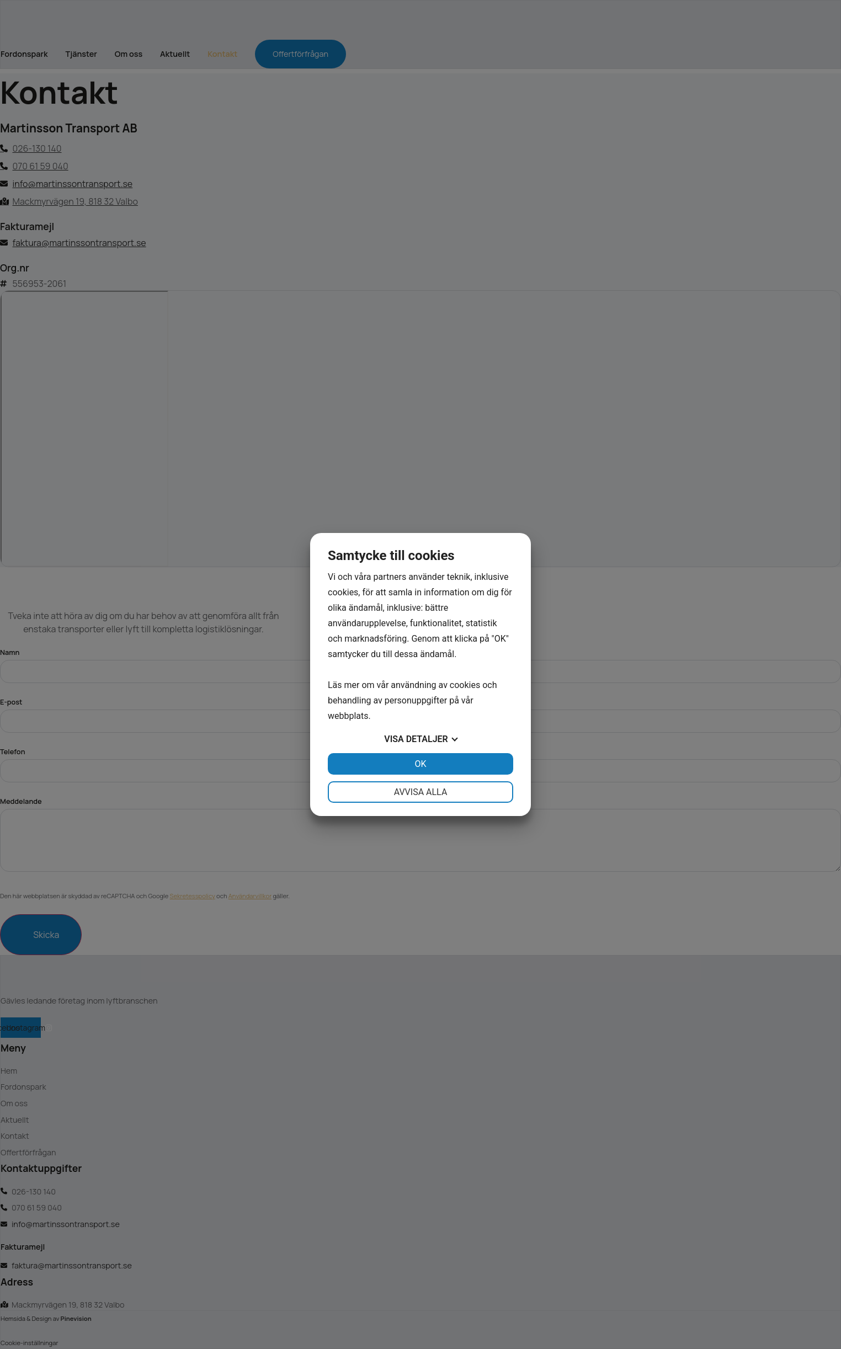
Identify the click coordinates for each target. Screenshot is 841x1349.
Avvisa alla (421, 792)
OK (420, 764)
